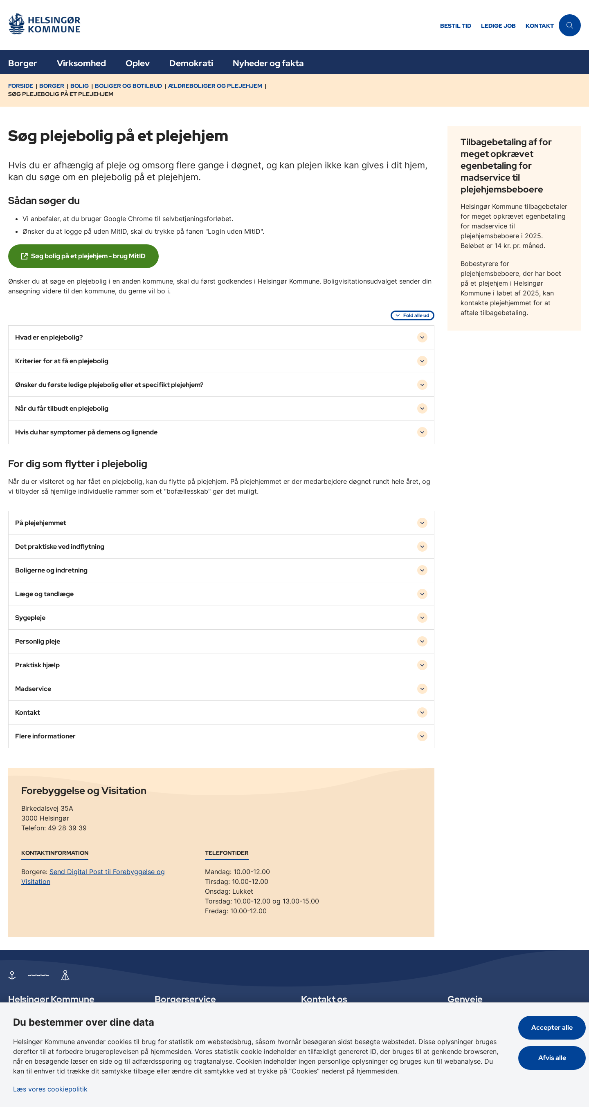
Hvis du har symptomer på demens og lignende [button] (86, 432)
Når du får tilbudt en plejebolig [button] (61, 408)
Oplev (138, 63)
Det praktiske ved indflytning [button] (59, 546)
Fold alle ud (416, 315)
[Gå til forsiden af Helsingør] (221, 25)
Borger (22, 63)
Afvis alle (552, 1057)
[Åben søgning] (570, 25)
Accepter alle (552, 1027)
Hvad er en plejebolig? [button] (49, 337)
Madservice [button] (33, 688)
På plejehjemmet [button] (40, 523)
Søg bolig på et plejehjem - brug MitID (88, 256)
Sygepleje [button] (30, 617)
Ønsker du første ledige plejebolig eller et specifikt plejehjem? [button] (109, 384)
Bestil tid (455, 26)
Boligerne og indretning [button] (51, 570)
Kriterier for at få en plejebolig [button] (61, 361)
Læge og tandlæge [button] (44, 594)
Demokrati (191, 63)
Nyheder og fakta (268, 63)
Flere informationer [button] (45, 736)
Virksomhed (81, 63)
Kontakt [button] (27, 712)
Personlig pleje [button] (37, 641)
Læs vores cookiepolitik (50, 1089)
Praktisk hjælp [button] (37, 665)
